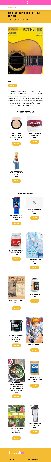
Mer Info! (12, 85)
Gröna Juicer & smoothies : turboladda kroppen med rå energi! (16, 430)
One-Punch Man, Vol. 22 (34, 344)
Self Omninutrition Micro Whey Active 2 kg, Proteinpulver (16, 337)
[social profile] (28, 2)
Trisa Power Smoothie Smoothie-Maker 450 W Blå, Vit (16, 173)
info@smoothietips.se (37, 4)
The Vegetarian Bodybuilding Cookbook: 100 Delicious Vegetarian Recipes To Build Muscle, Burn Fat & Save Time (16, 386)
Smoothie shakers (19, 78)
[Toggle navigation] (41, 7)
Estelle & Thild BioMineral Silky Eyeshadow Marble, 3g (16, 135)
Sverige (30, 4)
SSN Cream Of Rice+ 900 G (34, 295)
